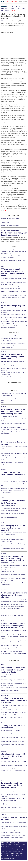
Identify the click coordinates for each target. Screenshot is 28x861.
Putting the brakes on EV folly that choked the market (14, 537)
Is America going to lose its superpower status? (12, 548)
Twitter (6, 855)
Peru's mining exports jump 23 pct (9, 335)
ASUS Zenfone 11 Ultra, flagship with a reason (12, 768)
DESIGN (3, 722)
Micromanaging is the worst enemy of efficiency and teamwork (13, 528)
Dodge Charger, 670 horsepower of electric (11, 717)
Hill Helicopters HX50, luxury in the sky (10, 709)
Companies (17, 5)
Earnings (8, 6)
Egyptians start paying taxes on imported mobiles (13, 343)
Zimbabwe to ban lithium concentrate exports (12, 377)
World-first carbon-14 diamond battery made (12, 837)
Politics (12, 5)
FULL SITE (19, 855)
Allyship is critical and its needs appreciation (12, 615)
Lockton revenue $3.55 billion (8, 505)
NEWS (2, 266)
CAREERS (3, 439)
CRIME (2, 620)
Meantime (7, 10)
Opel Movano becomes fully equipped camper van (13, 712)
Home (2, 842)
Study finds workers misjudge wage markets (12, 604)
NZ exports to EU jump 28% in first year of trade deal (14, 488)
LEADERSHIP (4, 590)
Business (6, 5)
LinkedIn (12, 855)
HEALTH (3, 780)
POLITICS (3, 351)
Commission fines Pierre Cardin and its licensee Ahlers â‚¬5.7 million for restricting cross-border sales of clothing (14, 636)
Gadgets (24, 8)
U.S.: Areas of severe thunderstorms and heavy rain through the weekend (14, 233)
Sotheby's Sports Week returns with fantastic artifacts (14, 687)
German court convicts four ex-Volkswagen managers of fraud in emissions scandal (13, 626)
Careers (23, 5)
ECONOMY (3, 469)
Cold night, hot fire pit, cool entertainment (13, 727)
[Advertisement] (12, 42)
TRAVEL (3, 664)
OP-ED (2, 522)
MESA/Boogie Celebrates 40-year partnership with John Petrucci (13, 756)
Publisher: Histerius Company (8, 858)
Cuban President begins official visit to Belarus (12, 361)
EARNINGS (3, 497)
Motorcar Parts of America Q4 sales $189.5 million (13, 508)
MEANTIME (3, 814)
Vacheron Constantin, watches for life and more (12, 741)
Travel (6, 8)
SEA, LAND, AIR (5, 695)
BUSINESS (3, 302)
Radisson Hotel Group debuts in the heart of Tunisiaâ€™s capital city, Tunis (14, 670)
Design (19, 8)
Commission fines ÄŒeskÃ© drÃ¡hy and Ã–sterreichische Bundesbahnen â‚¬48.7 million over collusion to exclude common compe (13, 647)
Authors (15, 851)
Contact (12, 853)
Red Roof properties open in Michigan (10, 690)
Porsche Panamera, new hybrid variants (11, 714)
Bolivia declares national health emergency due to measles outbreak (11, 785)
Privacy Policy (19, 853)
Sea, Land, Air (12, 8)
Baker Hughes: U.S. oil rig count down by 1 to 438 (13, 314)
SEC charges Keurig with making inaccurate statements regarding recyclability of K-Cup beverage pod (14, 653)
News (2, 5)
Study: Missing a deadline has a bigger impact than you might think (14, 595)
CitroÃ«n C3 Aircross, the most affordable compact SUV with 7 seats (14, 700)
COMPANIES (4, 406)
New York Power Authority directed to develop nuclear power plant (13, 356)
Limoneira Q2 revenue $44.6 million (9, 510)
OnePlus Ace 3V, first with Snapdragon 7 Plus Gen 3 (14, 765)
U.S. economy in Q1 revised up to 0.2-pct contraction (14, 481)
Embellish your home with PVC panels (10, 730)
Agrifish (18, 6)
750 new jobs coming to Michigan (9, 398)
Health (2, 10)
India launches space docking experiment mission (13, 835)
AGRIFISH (3, 553)
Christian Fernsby (6, 21)
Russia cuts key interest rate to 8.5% (10, 225)
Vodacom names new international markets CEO (13, 451)
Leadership (24, 6)
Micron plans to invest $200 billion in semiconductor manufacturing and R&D (13, 411)
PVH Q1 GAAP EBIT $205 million (9, 517)
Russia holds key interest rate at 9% (10, 218)
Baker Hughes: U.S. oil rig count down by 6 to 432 (13, 249)
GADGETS (3, 751)
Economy (3, 6)
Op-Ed (13, 6)
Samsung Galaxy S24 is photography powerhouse (13, 770)
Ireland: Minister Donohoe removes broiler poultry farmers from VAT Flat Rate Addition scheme (12, 559)
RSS (2, 855)
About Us (6, 853)
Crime (2, 8)
